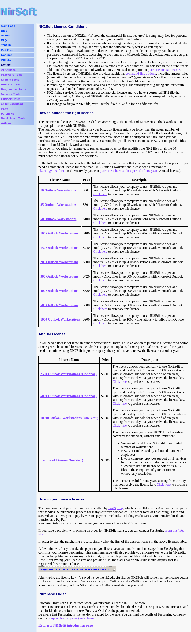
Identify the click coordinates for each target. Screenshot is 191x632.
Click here (100, 194)
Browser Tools (10, 84)
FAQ (4, 40)
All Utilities (8, 69)
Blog (4, 30)
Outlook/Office (10, 99)
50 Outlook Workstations (58, 219)
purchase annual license (164, 69)
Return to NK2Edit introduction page (65, 625)
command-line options (141, 73)
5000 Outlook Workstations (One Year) (68, 396)
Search (5, 35)
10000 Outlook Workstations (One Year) (69, 418)
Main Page (8, 25)
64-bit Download (12, 103)
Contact (6, 55)
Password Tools (11, 74)
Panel (5, 108)
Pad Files (7, 50)
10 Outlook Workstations (58, 190)
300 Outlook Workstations (59, 276)
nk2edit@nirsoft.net (51, 170)
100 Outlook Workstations (59, 233)
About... (6, 59)
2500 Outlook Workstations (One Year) (68, 374)
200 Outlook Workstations (59, 262)
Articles (6, 123)
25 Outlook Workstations (58, 204)
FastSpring (115, 508)
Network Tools (10, 94)
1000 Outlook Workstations (60, 319)
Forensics (7, 113)
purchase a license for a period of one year (128, 170)
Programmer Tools (13, 89)
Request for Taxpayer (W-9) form (71, 618)
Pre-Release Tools (13, 118)
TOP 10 (6, 45)
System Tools (10, 79)
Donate (6, 64)
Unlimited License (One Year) (61, 460)
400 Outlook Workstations (59, 290)
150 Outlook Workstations (59, 247)
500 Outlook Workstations (59, 305)
